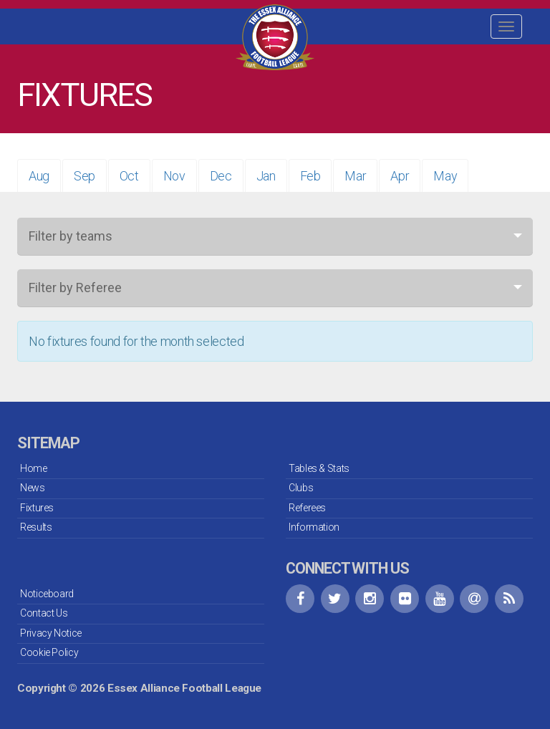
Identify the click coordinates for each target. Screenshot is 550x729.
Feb (310, 175)
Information (314, 527)
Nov (174, 175)
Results (36, 527)
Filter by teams (70, 235)
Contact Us (43, 613)
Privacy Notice (51, 633)
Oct (129, 175)
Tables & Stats (319, 468)
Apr (399, 175)
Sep (84, 175)
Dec (221, 175)
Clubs (301, 487)
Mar (355, 175)
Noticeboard (47, 593)
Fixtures (37, 507)
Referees (307, 507)
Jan (266, 175)
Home (33, 468)
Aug (39, 175)
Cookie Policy (49, 652)
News (32, 487)
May (445, 175)
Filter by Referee (75, 287)
